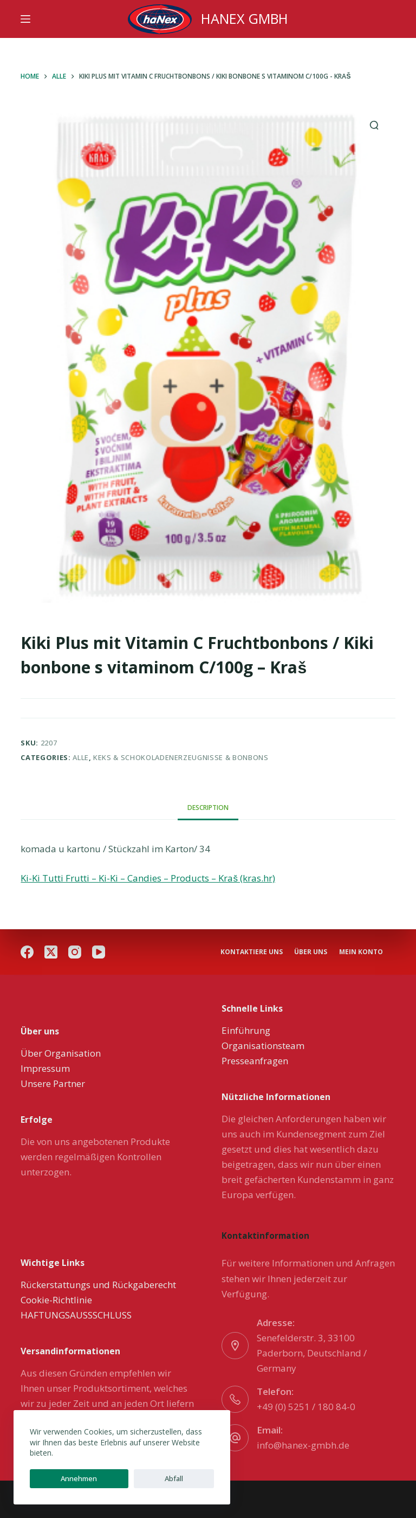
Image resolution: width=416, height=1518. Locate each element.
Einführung (246, 1030)
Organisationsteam (263, 1045)
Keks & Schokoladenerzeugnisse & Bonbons (180, 757)
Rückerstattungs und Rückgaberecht (98, 1284)
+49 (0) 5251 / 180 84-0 (306, 1406)
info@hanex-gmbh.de (303, 1445)
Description (208, 807)
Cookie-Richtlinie (56, 1300)
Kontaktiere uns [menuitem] (253, 939)
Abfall (113, 1478)
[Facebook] (27, 946)
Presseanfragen (255, 1060)
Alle (81, 757)
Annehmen (59, 1478)
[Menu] (25, 19)
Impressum (45, 1068)
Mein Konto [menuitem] (243, 954)
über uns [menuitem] (365, 939)
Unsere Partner (53, 1083)
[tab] (208, 807)
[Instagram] (74, 946)
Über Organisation (61, 1053)
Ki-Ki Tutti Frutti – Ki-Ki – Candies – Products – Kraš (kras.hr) (148, 878)
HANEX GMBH (244, 18)
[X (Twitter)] (50, 946)
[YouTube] (98, 946)
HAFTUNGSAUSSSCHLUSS (76, 1315)
